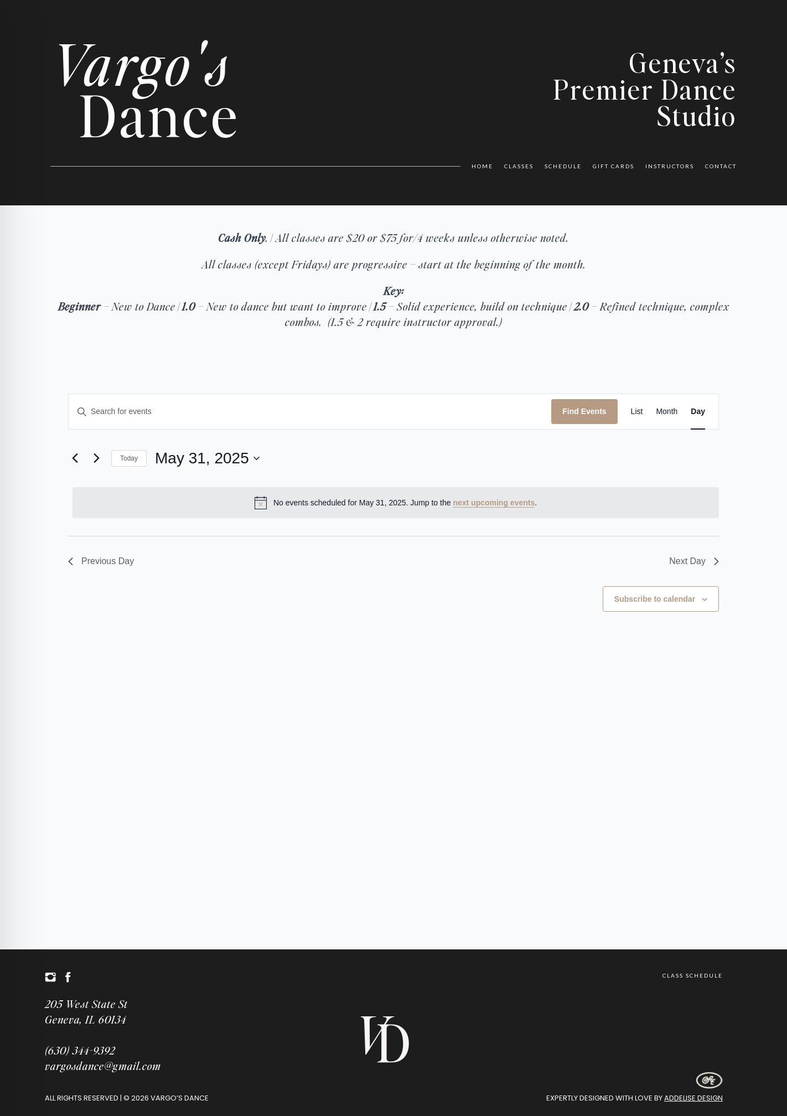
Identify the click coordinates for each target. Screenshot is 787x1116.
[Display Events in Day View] (698, 411)
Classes (519, 166)
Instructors (669, 166)
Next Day (694, 561)
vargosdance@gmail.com (103, 1065)
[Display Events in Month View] (666, 411)
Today (129, 458)
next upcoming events (494, 502)
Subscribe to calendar (654, 599)
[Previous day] (74, 458)
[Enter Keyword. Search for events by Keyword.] (310, 411)
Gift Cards (613, 166)
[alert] (396, 502)
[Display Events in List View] (637, 411)
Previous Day (101, 561)
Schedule (563, 166)
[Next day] (96, 458)
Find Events (584, 411)
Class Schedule (692, 975)
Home (482, 166)
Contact (721, 166)
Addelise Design (693, 1098)
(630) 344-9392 (80, 1050)
